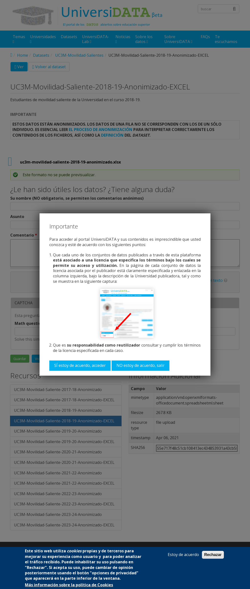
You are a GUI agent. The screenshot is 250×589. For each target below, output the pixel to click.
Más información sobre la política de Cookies (69, 585)
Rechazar (212, 555)
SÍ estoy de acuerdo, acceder (80, 365)
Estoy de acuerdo (183, 554)
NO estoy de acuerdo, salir (140, 365)
